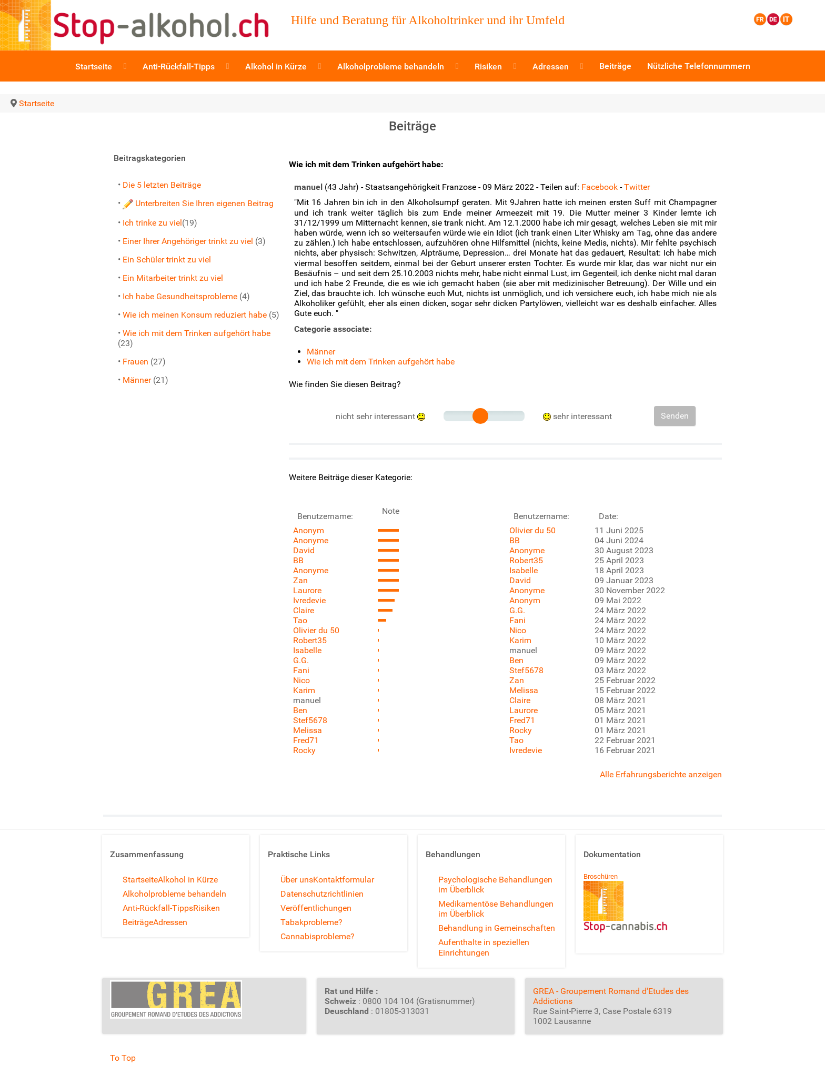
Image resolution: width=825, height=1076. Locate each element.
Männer (137, 380)
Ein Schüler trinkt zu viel (167, 260)
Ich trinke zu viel (152, 223)
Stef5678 (310, 720)
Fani (301, 670)
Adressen (170, 922)
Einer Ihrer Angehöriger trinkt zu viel (188, 241)
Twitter (637, 187)
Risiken (206, 908)
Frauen (135, 362)
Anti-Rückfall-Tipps (158, 908)
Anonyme (310, 540)
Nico (301, 680)
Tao (300, 620)
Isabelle (307, 650)
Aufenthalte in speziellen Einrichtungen (483, 947)
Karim (304, 690)
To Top (123, 1058)
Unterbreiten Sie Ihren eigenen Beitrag (198, 203)
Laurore (307, 590)
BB (298, 560)
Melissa (307, 730)
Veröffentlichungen (315, 908)
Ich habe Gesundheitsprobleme (180, 296)
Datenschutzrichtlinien (322, 894)
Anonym (308, 530)
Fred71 (306, 740)
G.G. (301, 660)
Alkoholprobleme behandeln (174, 894)
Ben (300, 710)
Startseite (140, 880)
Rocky (304, 750)
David (304, 550)
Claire (303, 610)
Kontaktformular (343, 880)
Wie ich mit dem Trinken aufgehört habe (196, 333)
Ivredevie (309, 600)
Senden (675, 416)
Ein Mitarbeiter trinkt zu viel (173, 278)
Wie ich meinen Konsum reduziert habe (195, 315)
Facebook (599, 187)
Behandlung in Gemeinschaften (496, 928)
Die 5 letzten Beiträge (162, 185)
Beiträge (138, 922)
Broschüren (600, 876)
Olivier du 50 (316, 630)
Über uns (296, 880)
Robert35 (310, 640)
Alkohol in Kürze (188, 880)
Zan (300, 580)
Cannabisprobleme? (317, 936)
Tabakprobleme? (311, 922)
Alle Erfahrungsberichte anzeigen (661, 774)
